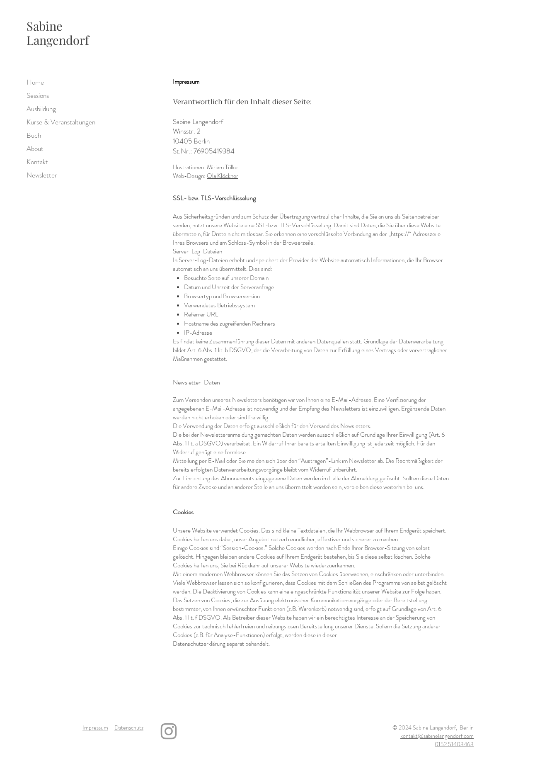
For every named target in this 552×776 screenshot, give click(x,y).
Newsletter (42, 175)
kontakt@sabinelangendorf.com (437, 736)
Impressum (95, 727)
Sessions (38, 95)
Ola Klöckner (222, 175)
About (35, 148)
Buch (34, 135)
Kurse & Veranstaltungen (49, 122)
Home (35, 82)
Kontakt (37, 162)
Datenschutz (128, 727)
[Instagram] (168, 731)
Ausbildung (41, 109)
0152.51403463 (454, 744)
